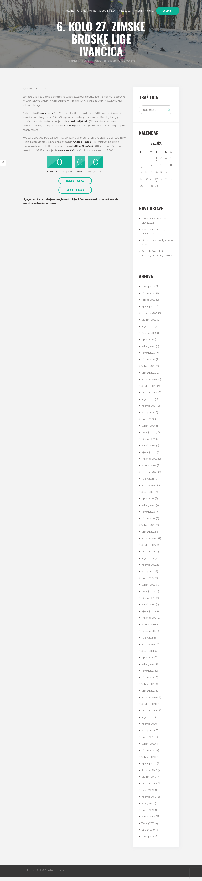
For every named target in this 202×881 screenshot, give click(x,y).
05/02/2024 (28, 89)
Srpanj (148, 416)
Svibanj (148, 350)
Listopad (149, 397)
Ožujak (148, 297)
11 (171, 165)
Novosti (84, 60)
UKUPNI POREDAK (75, 190)
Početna (72, 60)
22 (156, 179)
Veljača (156, 143)
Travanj (148, 291)
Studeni (148, 324)
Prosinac (149, 317)
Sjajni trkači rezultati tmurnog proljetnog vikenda (152, 255)
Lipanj (147, 344)
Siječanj (148, 310)
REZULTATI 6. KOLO (75, 180)
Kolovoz (149, 337)
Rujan (147, 330)
